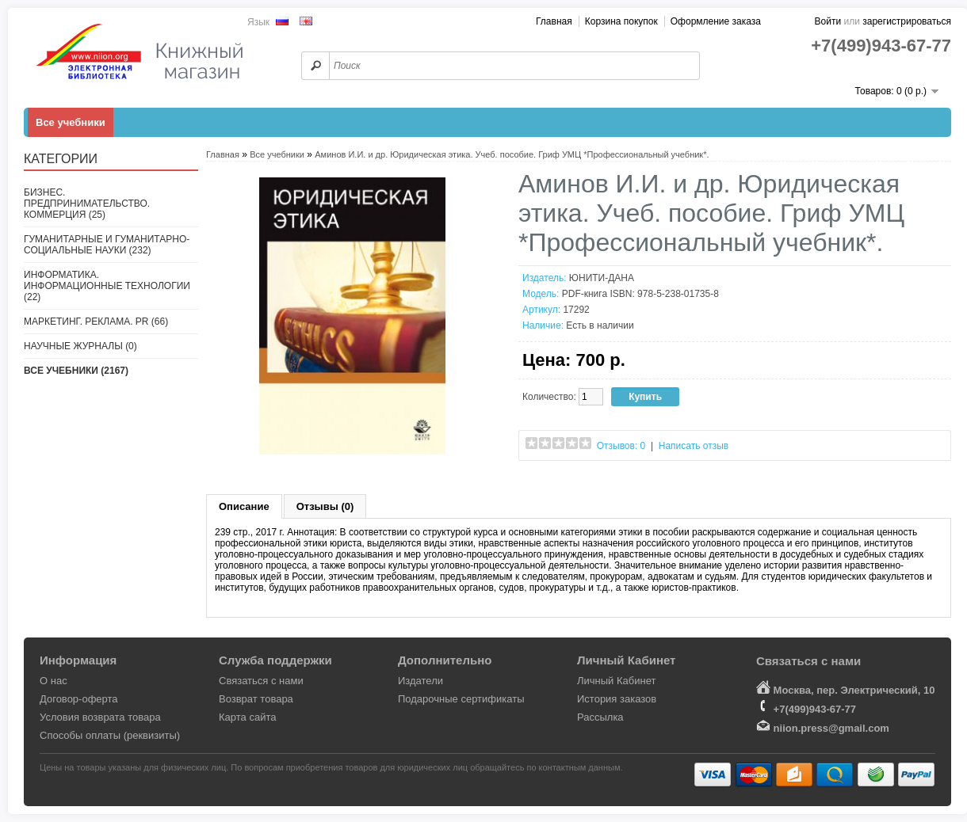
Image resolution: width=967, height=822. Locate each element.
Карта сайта (247, 717)
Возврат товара (256, 699)
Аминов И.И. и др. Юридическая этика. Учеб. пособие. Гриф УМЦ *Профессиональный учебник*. (512, 154)
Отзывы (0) (325, 506)
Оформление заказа (716, 21)
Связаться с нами (261, 681)
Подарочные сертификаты (461, 699)
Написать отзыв (693, 445)
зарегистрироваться (906, 21)
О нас (53, 681)
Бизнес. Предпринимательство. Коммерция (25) (87, 203)
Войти (828, 21)
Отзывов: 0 (621, 445)
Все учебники (70, 122)
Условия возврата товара (100, 717)
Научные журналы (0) (80, 346)
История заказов (616, 699)
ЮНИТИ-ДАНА (601, 278)
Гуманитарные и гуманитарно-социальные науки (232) (106, 245)
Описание (244, 506)
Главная (554, 21)
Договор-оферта (79, 699)
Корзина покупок (621, 21)
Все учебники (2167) (76, 370)
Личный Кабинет (616, 681)
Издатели (420, 681)
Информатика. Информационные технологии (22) (107, 286)
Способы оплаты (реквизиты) (110, 735)
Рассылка (600, 717)
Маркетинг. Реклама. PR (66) (96, 321)
